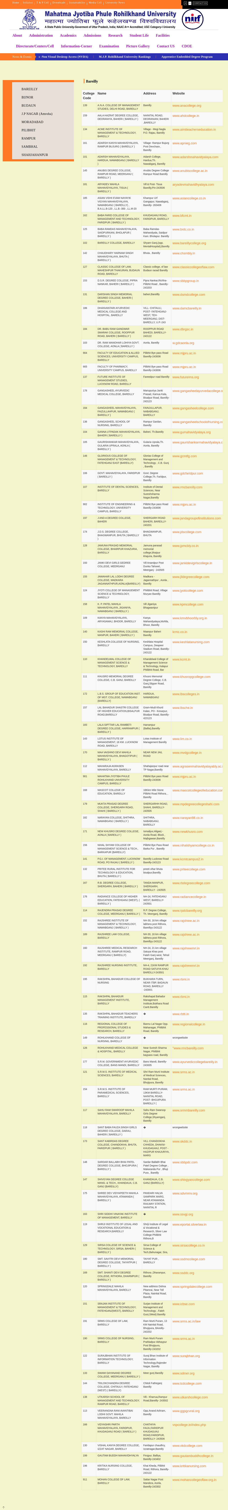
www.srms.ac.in (184, 1072)
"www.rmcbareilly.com (188, 1048)
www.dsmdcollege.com (189, 294)
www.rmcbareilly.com (188, 487)
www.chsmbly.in (184, 253)
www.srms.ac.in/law (187, 1321)
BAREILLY (30, 89)
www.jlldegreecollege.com (191, 577)
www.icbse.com (184, 1304)
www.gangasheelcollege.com (193, 408)
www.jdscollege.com (187, 532)
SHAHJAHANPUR (35, 155)
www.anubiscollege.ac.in (190, 171)
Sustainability (77, 2)
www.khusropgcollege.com (192, 677)
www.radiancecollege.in (189, 897)
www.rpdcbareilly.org (187, 910)
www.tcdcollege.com (187, 1383)
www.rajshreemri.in (186, 948)
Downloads (59, 2)
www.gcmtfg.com (185, 456)
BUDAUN (29, 105)
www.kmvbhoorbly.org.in (190, 618)
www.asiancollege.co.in (189, 198)
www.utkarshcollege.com (190, 1397)
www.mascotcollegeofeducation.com (198, 790)
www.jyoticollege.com (188, 590)
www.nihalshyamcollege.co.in (193, 845)
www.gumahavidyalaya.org (192, 432)
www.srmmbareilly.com (189, 1110)
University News (115, 2)
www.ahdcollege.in (186, 116)
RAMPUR (29, 138)
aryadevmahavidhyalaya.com (193, 184)
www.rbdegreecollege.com (191, 883)
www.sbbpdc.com (185, 1162)
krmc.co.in (180, 632)
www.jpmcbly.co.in (186, 546)
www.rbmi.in (181, 979)
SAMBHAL (30, 146)
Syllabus (28, 2)
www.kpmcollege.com (188, 604)
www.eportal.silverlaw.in (189, 1224)
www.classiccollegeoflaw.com (193, 267)
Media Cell (95, 2)
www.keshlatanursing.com (191, 642)
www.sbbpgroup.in (186, 281)
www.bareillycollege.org (189, 243)
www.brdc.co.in (183, 229)
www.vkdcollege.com (187, 1445)
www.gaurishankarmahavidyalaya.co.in (200, 442)
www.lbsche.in (183, 708)
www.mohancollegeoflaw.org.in (194, 1480)
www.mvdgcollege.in (187, 752)
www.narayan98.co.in (188, 818)
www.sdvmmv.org (185, 1193)
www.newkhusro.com (188, 831)
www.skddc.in (182, 1141)
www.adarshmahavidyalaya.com (195, 157)
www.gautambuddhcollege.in (193, 1456)
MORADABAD (32, 122)
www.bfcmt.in (182, 215)
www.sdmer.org (184, 1373)
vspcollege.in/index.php (189, 1425)
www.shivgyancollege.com (191, 1179)
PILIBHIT (29, 130)
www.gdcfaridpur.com (188, 473)
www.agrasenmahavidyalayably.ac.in (199, 766)
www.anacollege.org (187, 105)
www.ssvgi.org (183, 1214)
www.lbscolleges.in (186, 694)
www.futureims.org (186, 377)
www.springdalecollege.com (192, 1286)
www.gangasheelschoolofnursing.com (199, 422)
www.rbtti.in (181, 1014)
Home (15, 2)
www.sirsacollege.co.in (189, 1245)
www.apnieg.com (185, 143)
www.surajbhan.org (186, 1356)
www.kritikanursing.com (189, 1466)
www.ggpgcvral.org (186, 1411)
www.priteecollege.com (189, 869)
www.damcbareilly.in (187, 308)
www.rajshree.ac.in (186, 921)
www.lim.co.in (182, 739)
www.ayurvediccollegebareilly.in (195, 1062)
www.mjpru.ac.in (184, 353)
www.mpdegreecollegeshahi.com (196, 804)
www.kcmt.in (181, 659)
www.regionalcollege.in (189, 1024)
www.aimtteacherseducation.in (194, 129)
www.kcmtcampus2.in (188, 859)
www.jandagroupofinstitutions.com (197, 518)
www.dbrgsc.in (183, 329)
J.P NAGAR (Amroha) (37, 114)
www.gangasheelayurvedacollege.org (199, 391)
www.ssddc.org (183, 1273)
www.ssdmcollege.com (189, 1259)
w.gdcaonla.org (183, 343)
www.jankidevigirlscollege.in (192, 563)
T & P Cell (42, 2)
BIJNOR (27, 97)
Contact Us (200, 3)
